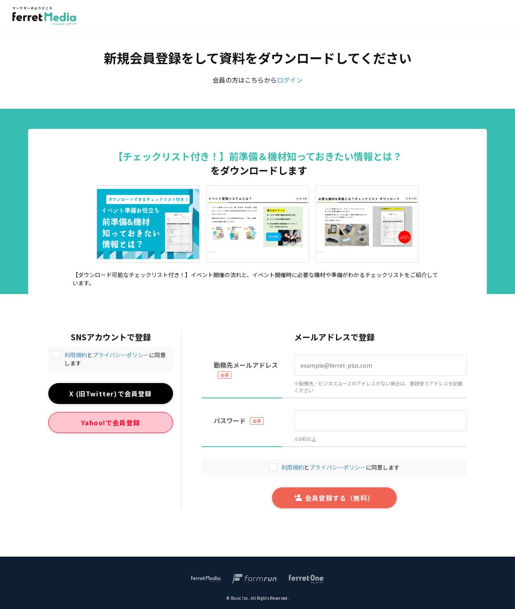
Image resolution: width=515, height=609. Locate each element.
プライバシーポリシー (121, 355)
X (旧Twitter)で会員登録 (110, 393)
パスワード (230, 420)
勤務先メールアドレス (246, 365)
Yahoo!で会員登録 (110, 422)
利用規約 (75, 355)
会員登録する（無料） (334, 498)
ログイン (290, 80)
